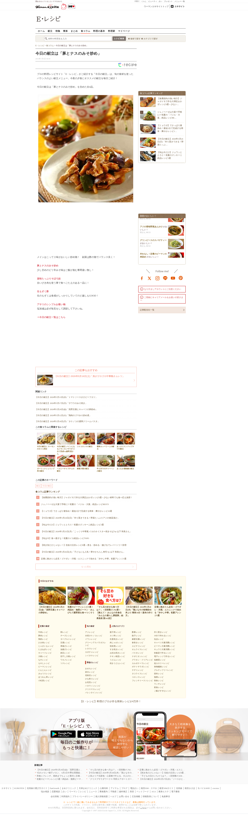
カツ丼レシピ (115, 636)
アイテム (115, 788)
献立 (50, 30)
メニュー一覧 (179, 1)
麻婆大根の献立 (86, 462)
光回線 (179, 788)
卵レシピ (64, 632)
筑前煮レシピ (115, 646)
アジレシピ (90, 632)
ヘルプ (113, 796)
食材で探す (135, 38)
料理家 (111, 30)
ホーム (41, 30)
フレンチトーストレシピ (142, 680)
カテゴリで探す (150, 38)
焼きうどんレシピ (117, 663)
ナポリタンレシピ (139, 656)
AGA (154, 791)
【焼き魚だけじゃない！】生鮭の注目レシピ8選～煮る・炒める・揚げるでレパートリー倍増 (83, 545)
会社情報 (55, 796)
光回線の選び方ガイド (37, 788)
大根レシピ (43, 656)
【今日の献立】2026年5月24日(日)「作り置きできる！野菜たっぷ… (170, 142)
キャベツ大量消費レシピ (164, 642)
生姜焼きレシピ (116, 639)
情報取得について (151, 796)
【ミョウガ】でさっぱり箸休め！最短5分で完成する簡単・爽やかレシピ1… (170, 128)
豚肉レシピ (43, 636)
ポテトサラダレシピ (140, 667)
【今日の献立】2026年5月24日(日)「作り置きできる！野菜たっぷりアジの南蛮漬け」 (80, 518)
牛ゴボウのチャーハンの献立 (106, 463)
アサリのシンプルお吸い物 (51, 304)
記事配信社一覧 (147, 310)
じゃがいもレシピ (45, 646)
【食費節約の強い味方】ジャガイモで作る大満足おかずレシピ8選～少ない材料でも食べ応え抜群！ (87, 497)
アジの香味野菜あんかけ (151, 228)
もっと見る (86, 567)
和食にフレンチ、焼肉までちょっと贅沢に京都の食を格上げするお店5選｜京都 (73, 776)
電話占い (134, 788)
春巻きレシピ (137, 642)
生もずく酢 (43, 291)
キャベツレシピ (45, 653)
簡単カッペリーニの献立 (106, 441)
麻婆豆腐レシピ (138, 639)
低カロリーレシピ (161, 663)
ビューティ (152, 1)
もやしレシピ (44, 663)
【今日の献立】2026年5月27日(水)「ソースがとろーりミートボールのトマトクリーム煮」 (181, 779)
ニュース (93, 791)
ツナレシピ (65, 663)
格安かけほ (190, 788)
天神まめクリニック (88, 788)
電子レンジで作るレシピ (164, 656)
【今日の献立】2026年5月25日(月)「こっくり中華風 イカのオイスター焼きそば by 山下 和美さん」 (86, 531)
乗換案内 (103, 791)
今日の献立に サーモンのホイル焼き (46, 441)
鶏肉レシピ (43, 639)
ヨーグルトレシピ (68, 639)
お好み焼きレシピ (117, 653)
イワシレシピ (90, 639)
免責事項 (166, 796)
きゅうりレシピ (45, 673)
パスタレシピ (137, 653)
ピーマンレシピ (45, 667)
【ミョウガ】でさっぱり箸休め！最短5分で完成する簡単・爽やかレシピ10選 (76, 511)
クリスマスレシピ (92, 689)
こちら (143, 807)
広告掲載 (136, 796)
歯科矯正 (123, 791)
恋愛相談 (56, 791)
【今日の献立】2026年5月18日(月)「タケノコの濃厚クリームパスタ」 (67, 421)
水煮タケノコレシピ (93, 636)
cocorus (216, 788)
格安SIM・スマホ (149, 788)
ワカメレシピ (66, 660)
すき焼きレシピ (116, 649)
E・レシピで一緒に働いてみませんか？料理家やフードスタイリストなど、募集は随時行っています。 (111, 802)
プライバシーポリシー (82, 796)
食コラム (85, 30)
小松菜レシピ (44, 680)
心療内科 (104, 788)
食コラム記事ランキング (47, 492)
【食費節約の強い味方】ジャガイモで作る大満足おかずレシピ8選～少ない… (169, 101)
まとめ (74, 30)
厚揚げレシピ (66, 646)
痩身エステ (163, 791)
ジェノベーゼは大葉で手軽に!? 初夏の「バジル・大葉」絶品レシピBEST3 (75, 504)
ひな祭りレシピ (91, 679)
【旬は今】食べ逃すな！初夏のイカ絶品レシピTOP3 (65, 538)
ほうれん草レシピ (45, 677)
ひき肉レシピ (44, 642)
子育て (137, 1)
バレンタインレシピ (93, 692)
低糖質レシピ (159, 660)
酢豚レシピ (136, 632)
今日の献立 (47, 486)
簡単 (65, 30)
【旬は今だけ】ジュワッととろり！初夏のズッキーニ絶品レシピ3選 (72, 524)
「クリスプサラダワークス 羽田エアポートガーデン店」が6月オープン (120, 779)
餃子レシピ (136, 636)
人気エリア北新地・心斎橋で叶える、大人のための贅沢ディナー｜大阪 (121, 776)
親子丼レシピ (115, 632)
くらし (144, 1)
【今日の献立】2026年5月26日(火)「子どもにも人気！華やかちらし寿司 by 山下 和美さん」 (83, 552)
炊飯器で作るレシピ (162, 653)
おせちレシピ (90, 668)
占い (160, 1)
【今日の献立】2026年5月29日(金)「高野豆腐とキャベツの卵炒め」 (66, 409)
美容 (132, 791)
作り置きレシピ (160, 632)
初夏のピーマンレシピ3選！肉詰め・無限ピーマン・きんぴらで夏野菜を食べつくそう (76, 779)
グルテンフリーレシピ (163, 670)
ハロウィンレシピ (92, 686)
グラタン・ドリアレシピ (142, 660)
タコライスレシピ (139, 673)
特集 (58, 30)
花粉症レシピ (90, 675)
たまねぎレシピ (45, 649)
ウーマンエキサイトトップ (156, 6)
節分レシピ (90, 672)
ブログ (124, 788)
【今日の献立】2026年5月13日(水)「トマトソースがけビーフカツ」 (66, 397)
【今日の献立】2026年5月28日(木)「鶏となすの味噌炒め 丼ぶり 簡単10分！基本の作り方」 (130, 773)
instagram (157, 278)
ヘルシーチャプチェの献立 (66, 463)
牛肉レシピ (43, 632)
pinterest (180, 278)
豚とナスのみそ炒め (47, 265)
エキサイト (179, 6)
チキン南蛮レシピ (117, 656)
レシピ (83, 791)
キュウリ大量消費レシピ (164, 649)
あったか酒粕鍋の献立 (126, 462)
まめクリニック (69, 788)
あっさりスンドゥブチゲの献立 (126, 441)
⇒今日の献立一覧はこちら (51, 317)
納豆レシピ (65, 653)
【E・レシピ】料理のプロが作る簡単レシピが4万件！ (110, 701)
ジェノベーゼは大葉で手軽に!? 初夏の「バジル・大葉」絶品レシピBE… (169, 115)
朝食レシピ (159, 680)
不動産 (113, 791)
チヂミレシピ (137, 670)
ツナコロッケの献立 (86, 440)
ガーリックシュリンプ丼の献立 (46, 463)
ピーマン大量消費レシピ (164, 646)
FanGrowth (54, 788)
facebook (142, 278)
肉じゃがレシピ (116, 642)
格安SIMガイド (166, 788)
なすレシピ (43, 660)
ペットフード (142, 791)
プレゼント (168, 1)
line (165, 278)
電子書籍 (175, 791)
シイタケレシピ (91, 655)
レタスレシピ (90, 648)
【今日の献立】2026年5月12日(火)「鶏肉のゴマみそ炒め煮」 (63, 415)
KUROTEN (19, 788)
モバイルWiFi (204, 788)
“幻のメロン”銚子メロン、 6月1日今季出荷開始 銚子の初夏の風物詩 (69, 773)
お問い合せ (124, 796)
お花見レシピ (90, 682)
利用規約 (65, 796)
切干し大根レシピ (68, 656)
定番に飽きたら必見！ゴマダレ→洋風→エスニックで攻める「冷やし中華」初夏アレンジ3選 (83, 558)
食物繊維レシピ (160, 667)
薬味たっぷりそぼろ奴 (49, 278)
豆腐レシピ (65, 642)
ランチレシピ (159, 684)
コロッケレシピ (138, 677)
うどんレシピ (115, 660)
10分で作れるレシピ (162, 636)
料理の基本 (99, 30)
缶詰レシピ (159, 639)
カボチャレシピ (91, 652)
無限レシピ (159, 677)
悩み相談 (45, 791)
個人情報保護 (101, 796)
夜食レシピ (159, 687)
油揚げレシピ (66, 649)
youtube (173, 278)
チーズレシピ (66, 636)
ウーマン (73, 791)
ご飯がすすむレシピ (162, 691)
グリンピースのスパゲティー (153, 242)
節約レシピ (159, 673)
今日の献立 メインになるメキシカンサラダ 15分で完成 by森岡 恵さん (66, 444)
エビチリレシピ (138, 646)
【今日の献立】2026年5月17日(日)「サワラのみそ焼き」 (61, 403)
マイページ (124, 30)
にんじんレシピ (45, 670)
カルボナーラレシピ (140, 663)
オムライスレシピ (139, 649)
